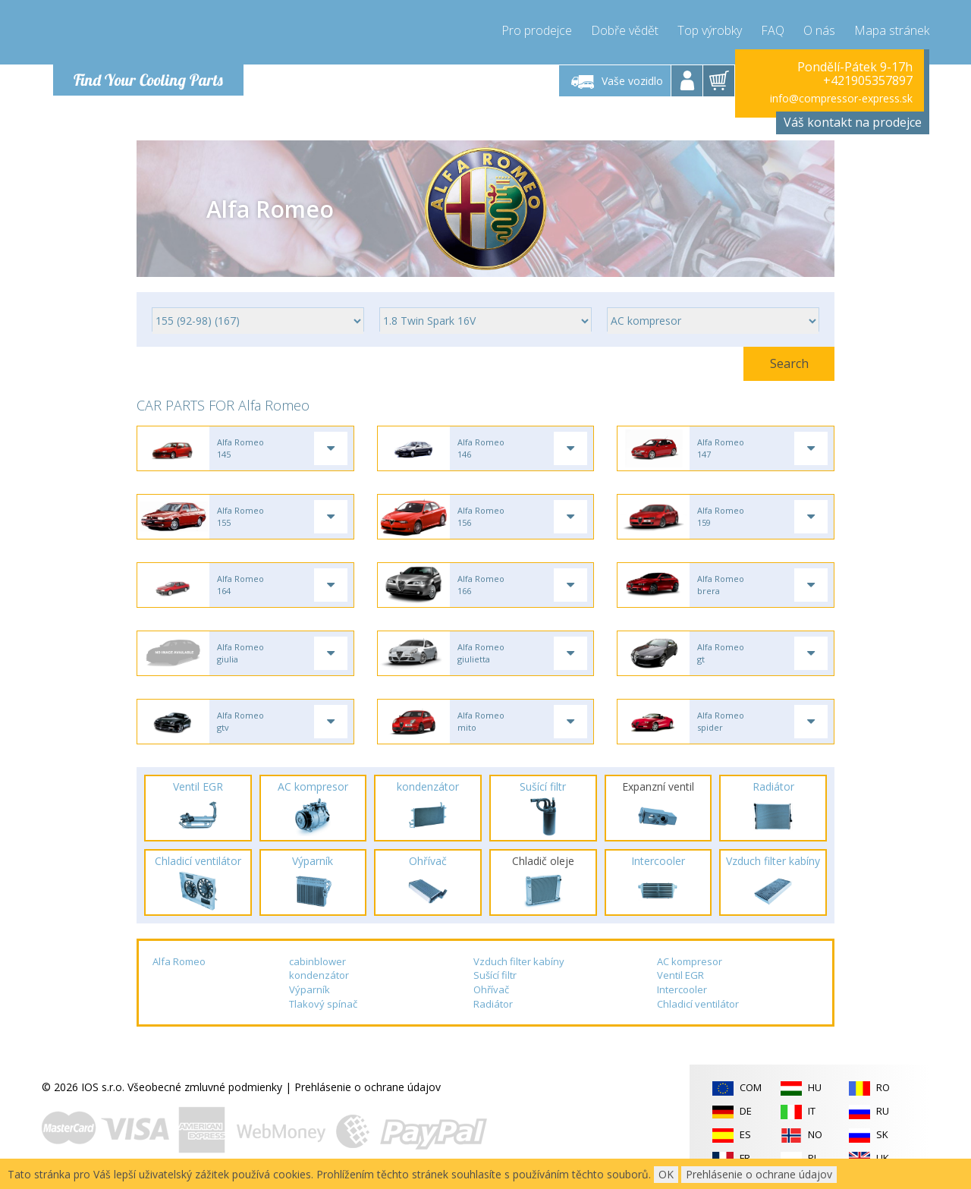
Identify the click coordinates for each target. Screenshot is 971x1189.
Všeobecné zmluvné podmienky (204, 1087)
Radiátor (493, 1004)
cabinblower (317, 961)
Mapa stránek (891, 30)
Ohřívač (491, 989)
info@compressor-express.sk (841, 98)
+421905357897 (868, 80)
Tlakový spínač (323, 1004)
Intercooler (682, 989)
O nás (819, 30)
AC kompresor (689, 961)
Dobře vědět (624, 30)
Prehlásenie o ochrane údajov (367, 1087)
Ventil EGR (680, 975)
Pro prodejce (536, 30)
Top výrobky (709, 30)
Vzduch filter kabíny (518, 961)
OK (666, 1174)
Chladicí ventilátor (698, 1004)
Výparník (309, 989)
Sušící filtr (495, 975)
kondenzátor (319, 975)
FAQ (772, 30)
